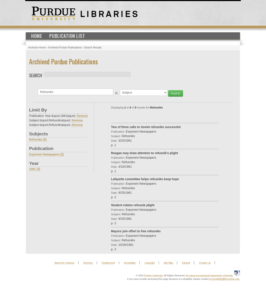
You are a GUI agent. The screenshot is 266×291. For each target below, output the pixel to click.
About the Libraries (64, 263)
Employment (108, 263)
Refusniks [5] (38, 139)
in (116, 93)
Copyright (150, 263)
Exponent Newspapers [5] (46, 154)
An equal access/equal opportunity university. (209, 275)
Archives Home (37, 47)
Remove (82, 116)
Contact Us (205, 263)
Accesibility (130, 263)
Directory (88, 263)
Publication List (67, 35)
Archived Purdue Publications (65, 47)
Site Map (168, 263)
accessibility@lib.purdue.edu (224, 279)
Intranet (186, 263)
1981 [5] (34, 169)
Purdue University (153, 275)
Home (36, 35)
